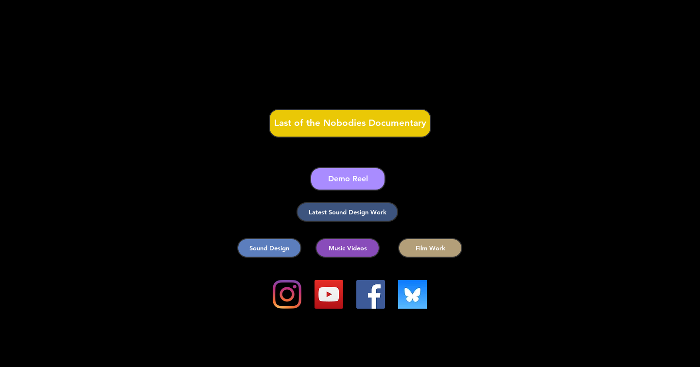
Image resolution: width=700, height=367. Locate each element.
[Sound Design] (269, 248)
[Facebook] (370, 294)
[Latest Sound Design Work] (347, 212)
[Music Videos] (347, 248)
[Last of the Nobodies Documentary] (350, 123)
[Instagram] (287, 294)
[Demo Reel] (347, 179)
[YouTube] (329, 294)
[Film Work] (430, 248)
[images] (412, 294)
